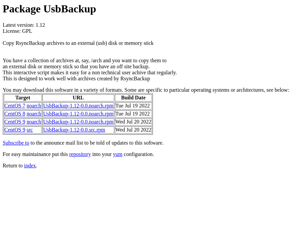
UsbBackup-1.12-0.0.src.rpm (74, 130)
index (30, 165)
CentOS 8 (14, 113)
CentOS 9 (14, 122)
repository (80, 154)
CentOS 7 (14, 105)
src (30, 130)
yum (117, 154)
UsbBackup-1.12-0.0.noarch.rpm (78, 105)
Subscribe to (16, 143)
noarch (34, 105)
